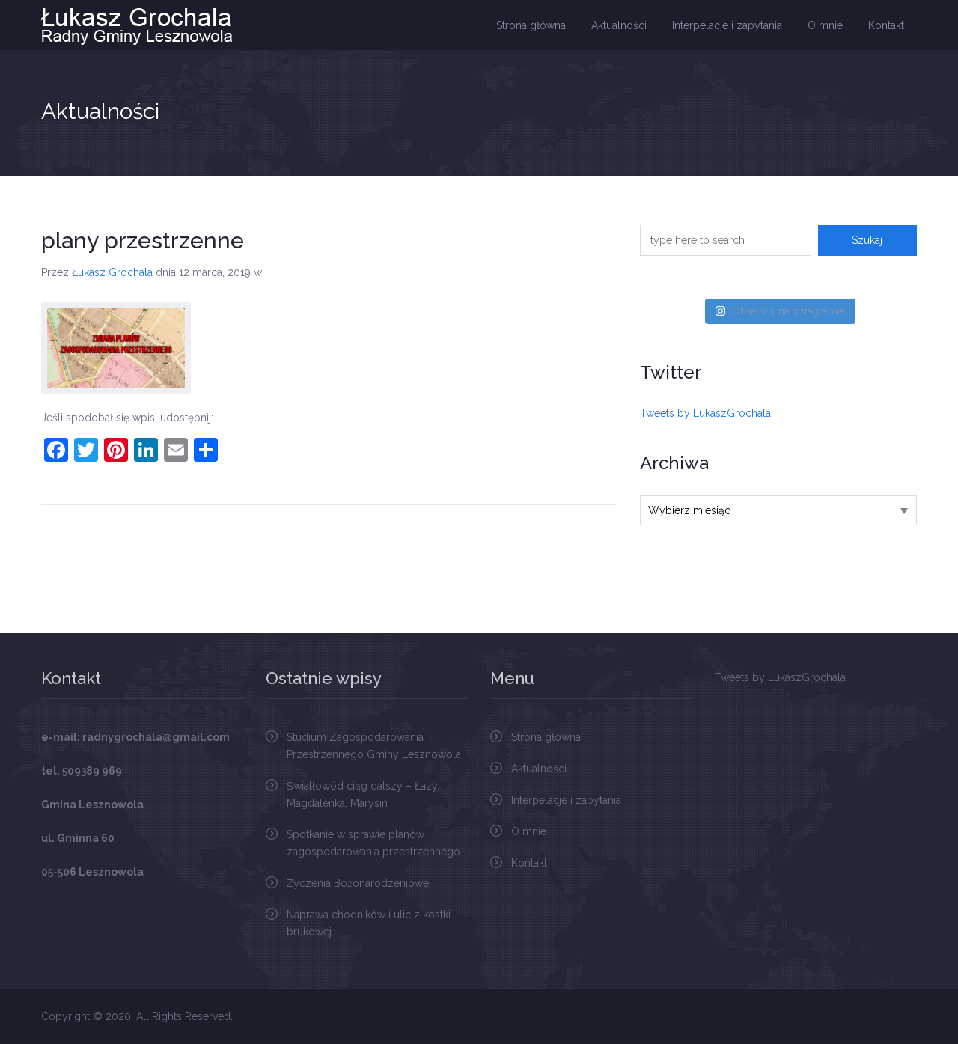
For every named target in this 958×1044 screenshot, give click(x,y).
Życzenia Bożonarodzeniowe (358, 883)
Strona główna (531, 25)
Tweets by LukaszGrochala (705, 413)
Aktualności (619, 25)
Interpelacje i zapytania (727, 25)
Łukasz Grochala (112, 272)
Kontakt (886, 25)
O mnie (825, 25)
